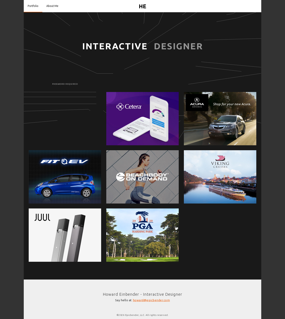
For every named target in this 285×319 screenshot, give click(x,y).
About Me (52, 6)
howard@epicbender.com (151, 300)
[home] (142, 6)
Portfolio (33, 6)
